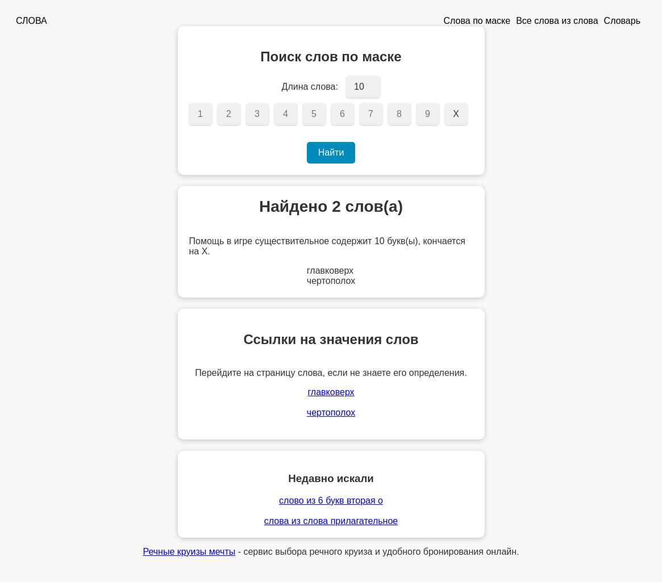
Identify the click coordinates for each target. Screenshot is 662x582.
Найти (331, 152)
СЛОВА (31, 21)
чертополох (331, 412)
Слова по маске (477, 21)
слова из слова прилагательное (331, 521)
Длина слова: (310, 86)
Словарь (622, 21)
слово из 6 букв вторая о (331, 500)
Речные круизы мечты (189, 551)
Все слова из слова (557, 21)
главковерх (330, 392)
